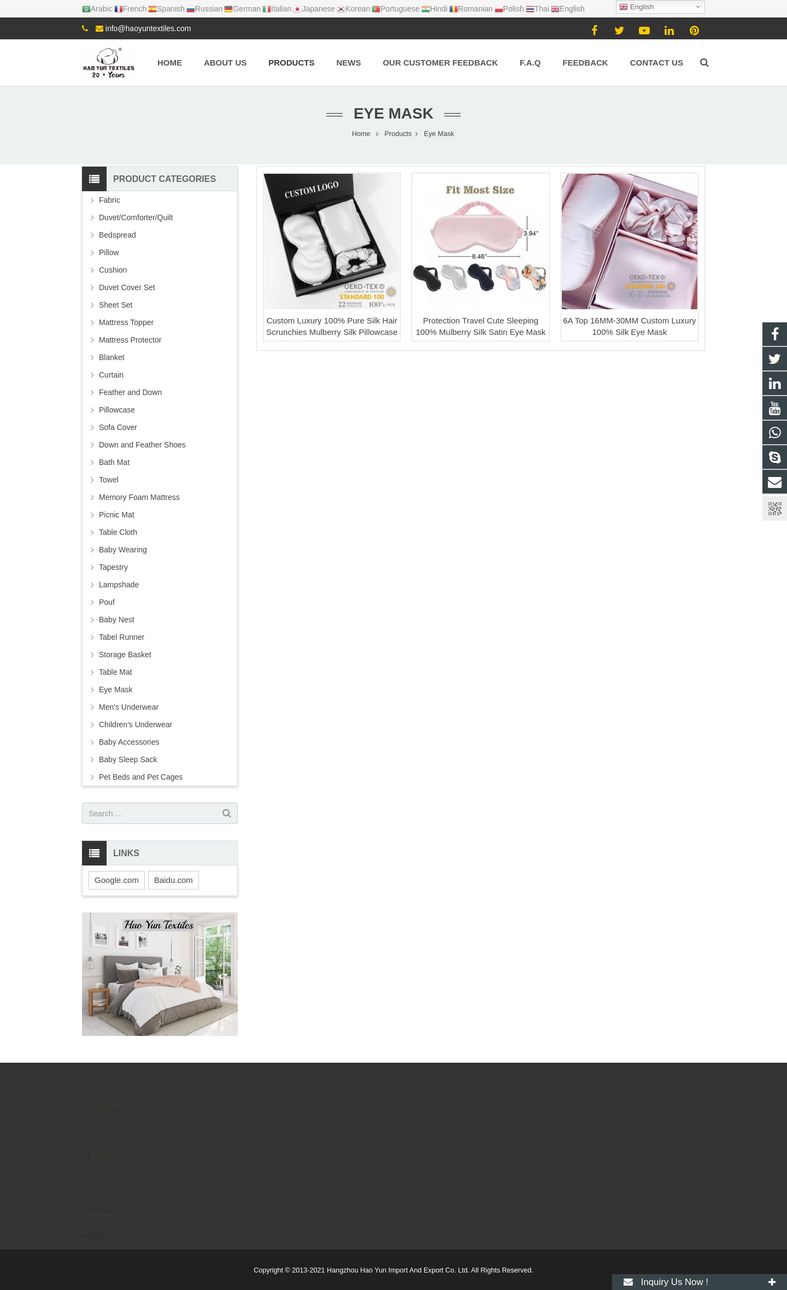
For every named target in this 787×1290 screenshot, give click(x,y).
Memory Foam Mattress (139, 497)
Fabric (109, 200)
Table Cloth (118, 532)
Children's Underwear (135, 724)
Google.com (117, 880)
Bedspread (117, 235)
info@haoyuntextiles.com (148, 28)
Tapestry (113, 567)
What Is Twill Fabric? (156, 1159)
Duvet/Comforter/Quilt (136, 217)
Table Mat (115, 672)
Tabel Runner (121, 637)
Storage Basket (125, 654)
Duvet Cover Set (127, 287)
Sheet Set (116, 305)
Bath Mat (114, 462)
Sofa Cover (118, 427)
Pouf (107, 602)
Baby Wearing (123, 549)
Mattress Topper (126, 322)
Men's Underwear (128, 707)
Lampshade (119, 584)
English (636, 7)
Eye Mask (393, 113)
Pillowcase (117, 409)
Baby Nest (116, 619)
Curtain (111, 374)
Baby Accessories (129, 742)
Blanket (112, 357)
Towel (109, 479)
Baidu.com (173, 880)
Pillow (109, 252)
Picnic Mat (116, 514)
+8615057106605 (440, 1128)
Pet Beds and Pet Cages (141, 777)
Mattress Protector (130, 339)
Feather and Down (130, 392)
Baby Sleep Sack (128, 759)
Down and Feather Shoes (142, 444)
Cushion (113, 270)
